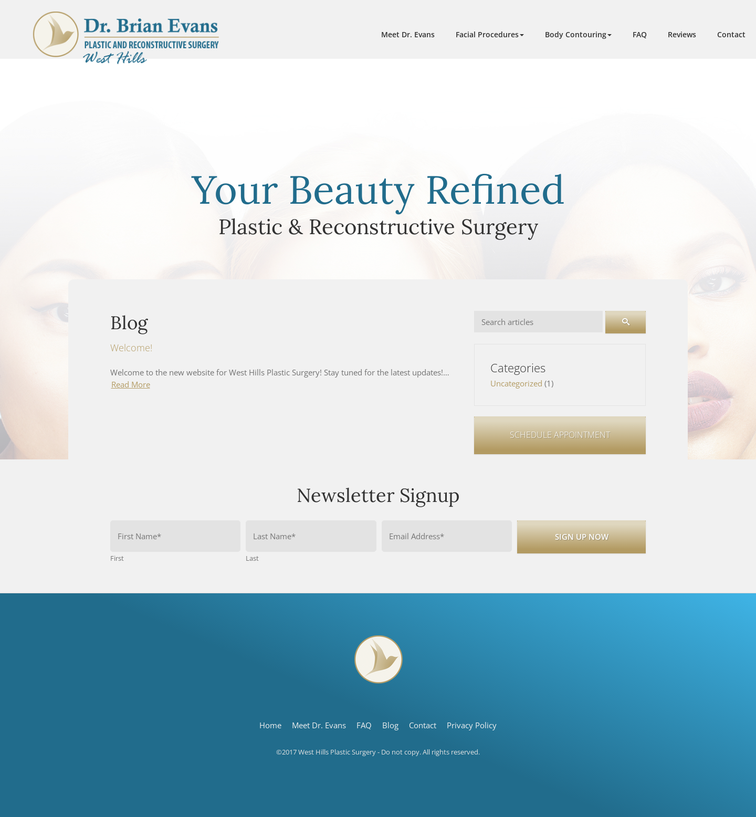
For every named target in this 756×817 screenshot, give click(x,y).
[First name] (175, 536)
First (117, 558)
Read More (130, 384)
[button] (489, 34)
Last (252, 558)
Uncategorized (516, 383)
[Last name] (311, 536)
